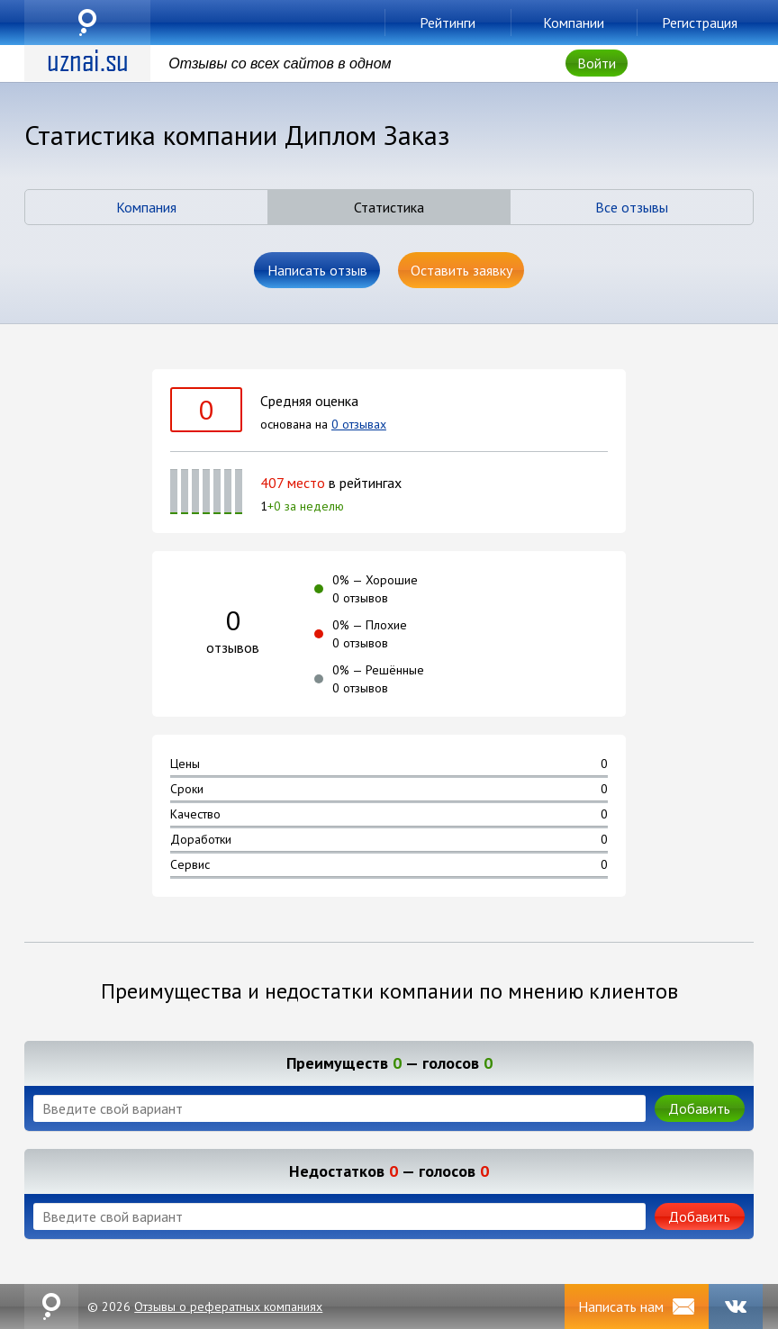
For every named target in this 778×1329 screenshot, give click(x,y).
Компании (573, 23)
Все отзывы (631, 207)
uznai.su (87, 22)
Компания (146, 207)
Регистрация (699, 23)
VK (736, 1306)
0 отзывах (358, 424)
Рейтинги (447, 23)
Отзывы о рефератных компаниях (228, 1306)
